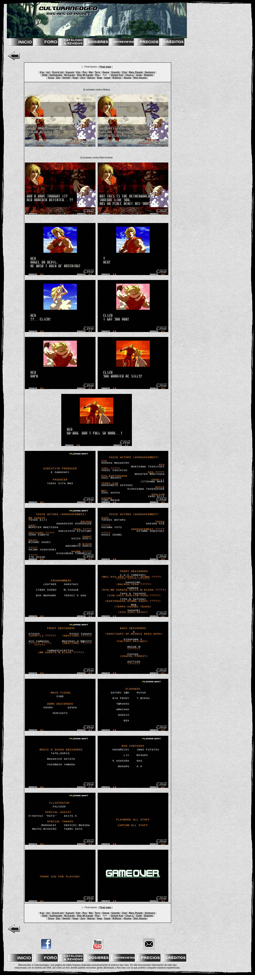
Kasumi (70, 72)
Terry (97, 72)
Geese (105, 72)
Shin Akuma (140, 77)
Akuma (127, 77)
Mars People (136, 72)
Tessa (51, 77)
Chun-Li (129, 75)
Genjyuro (150, 72)
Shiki (45, 75)
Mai (91, 72)
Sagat (107, 77)
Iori (48, 72)
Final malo (105, 66)
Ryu (97, 75)
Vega (99, 77)
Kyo (42, 72)
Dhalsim (148, 75)
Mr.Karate (69, 75)
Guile (139, 75)
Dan (58, 77)
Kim (78, 72)
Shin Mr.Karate (85, 75)
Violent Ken (117, 75)
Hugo (75, 77)
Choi (124, 72)
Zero (82, 77)
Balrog (91, 77)
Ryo (84, 72)
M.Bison (117, 77)
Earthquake (56, 75)
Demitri (66, 77)
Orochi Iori (58, 72)
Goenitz (115, 72)
